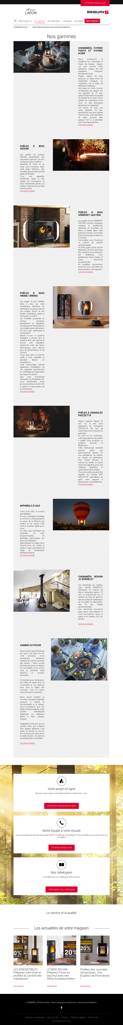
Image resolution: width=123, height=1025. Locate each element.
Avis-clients (78, 21)
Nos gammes (39, 21)
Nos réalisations (54, 21)
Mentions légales (78, 1017)
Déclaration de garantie (34, 1017)
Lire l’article (18, 986)
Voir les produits (85, 125)
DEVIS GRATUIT (92, 21)
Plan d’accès (52, 1017)
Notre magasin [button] (25, 21)
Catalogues (67, 21)
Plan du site (93, 1017)
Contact (64, 1017)
